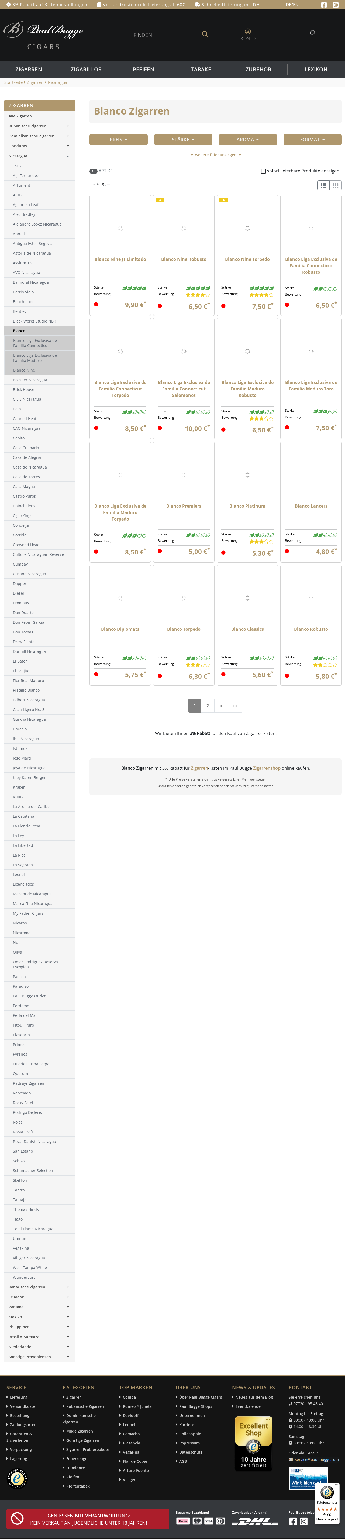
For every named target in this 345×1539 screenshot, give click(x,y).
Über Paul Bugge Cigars (200, 1397)
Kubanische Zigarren (40, 126)
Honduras (40, 145)
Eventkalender (249, 1406)
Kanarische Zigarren (40, 1287)
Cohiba (129, 1397)
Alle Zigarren (20, 116)
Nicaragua (18, 155)
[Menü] (336, 1486)
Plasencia (131, 1443)
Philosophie (190, 1433)
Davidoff (131, 1415)
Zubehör (258, 69)
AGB (183, 1461)
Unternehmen (192, 1415)
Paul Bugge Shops (195, 1406)
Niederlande (40, 1346)
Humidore (75, 1467)
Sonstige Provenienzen (40, 1356)
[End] (235, 706)
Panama (40, 1306)
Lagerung (18, 1458)
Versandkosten (24, 1406)
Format (312, 139)
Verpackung (21, 1449)
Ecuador (40, 1296)
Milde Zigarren (79, 1431)
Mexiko (40, 1316)
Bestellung (19, 1415)
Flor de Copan (136, 1461)
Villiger (129, 1479)
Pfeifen (143, 69)
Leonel (129, 1424)
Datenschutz (190, 1452)
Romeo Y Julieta (137, 1406)
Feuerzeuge (76, 1458)
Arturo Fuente (136, 1470)
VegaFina (131, 1452)
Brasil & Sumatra (40, 1336)
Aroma (248, 139)
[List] (323, 185)
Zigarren (28, 69)
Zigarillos (86, 69)
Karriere (186, 1424)
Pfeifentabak (78, 1486)
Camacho (131, 1433)
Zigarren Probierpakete (87, 1449)
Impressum (189, 1443)
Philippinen (40, 1326)
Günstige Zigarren (82, 1440)
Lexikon (316, 69)
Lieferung (18, 1397)
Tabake (201, 69)
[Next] (220, 706)
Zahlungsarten (23, 1424)
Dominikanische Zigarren (40, 135)
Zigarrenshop (267, 768)
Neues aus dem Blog (254, 1397)
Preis (118, 139)
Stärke (183, 139)
